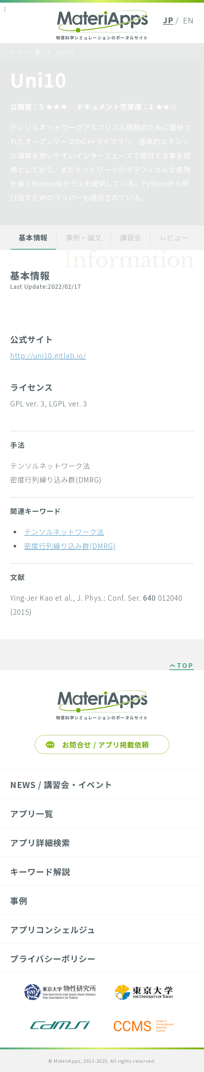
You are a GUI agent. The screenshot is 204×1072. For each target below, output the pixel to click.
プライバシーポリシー (53, 958)
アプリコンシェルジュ (52, 929)
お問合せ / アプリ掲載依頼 (105, 744)
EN (188, 20)
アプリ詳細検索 (40, 842)
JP (168, 20)
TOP (185, 666)
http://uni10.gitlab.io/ (48, 355)
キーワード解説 (40, 871)
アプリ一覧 (25, 52)
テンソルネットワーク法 (64, 531)
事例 (18, 900)
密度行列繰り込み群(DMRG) (70, 546)
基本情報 (33, 237)
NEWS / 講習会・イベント (61, 784)
